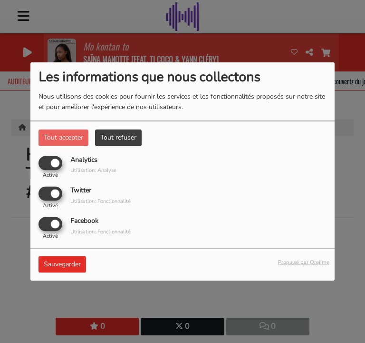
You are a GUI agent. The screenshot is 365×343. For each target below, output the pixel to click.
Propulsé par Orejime (303, 262)
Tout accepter (63, 137)
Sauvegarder (62, 264)
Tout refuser (118, 137)
